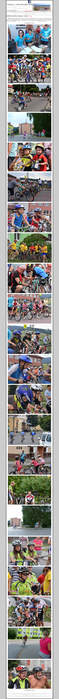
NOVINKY (18, 13)
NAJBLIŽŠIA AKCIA (40, 13)
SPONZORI (27, 13)
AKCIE (21, 13)
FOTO (24, 13)
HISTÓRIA (14, 13)
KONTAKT (35, 13)
